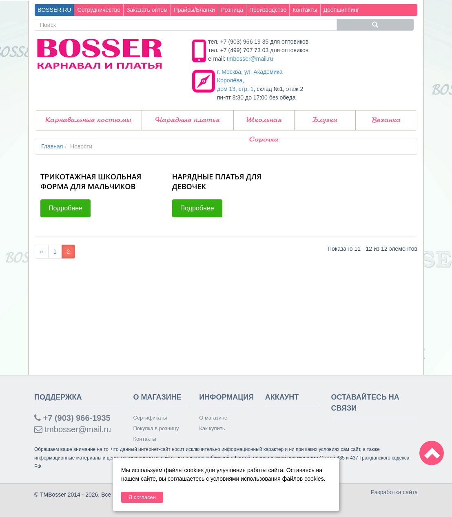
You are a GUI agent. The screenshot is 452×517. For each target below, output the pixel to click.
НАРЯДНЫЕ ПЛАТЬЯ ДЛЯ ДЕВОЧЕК (216, 181)
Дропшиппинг (341, 10)
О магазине (213, 418)
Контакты (304, 10)
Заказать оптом (147, 10)
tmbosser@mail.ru (250, 58)
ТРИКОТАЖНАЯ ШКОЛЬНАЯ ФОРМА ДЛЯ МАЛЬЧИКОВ (90, 181)
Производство (267, 10)
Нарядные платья (187, 120)
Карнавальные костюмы (88, 120)
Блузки (324, 120)
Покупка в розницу (156, 428)
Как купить (212, 428)
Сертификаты (150, 418)
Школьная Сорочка (264, 123)
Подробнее (65, 208)
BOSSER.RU (54, 10)
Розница (232, 10)
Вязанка (386, 120)
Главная (52, 146)
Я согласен (142, 497)
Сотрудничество (98, 10)
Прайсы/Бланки (194, 10)
